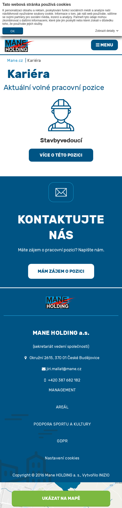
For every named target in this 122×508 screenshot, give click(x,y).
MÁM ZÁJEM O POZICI (61, 271)
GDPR (62, 441)
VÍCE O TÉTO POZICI (61, 155)
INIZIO (104, 475)
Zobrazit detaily (105, 30)
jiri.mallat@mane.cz (61, 369)
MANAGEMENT (62, 390)
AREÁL (62, 407)
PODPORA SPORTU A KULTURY (62, 424)
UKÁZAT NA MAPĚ (61, 498)
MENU (104, 45)
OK (13, 31)
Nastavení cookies (62, 458)
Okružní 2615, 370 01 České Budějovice (64, 358)
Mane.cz (15, 60)
